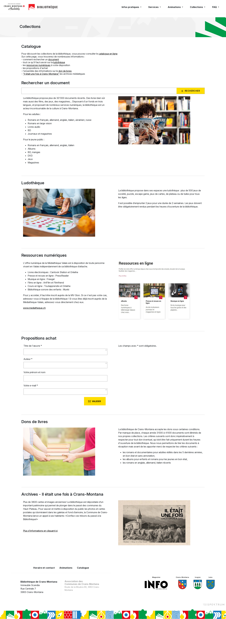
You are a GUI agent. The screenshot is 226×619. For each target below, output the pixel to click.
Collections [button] (197, 7)
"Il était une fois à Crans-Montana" (41, 73)
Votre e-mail (30, 385)
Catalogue (83, 567)
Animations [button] (174, 7)
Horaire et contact (44, 567)
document (53, 59)
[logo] (14, 7)
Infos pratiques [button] (131, 7)
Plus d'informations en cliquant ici (40, 530)
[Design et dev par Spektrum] (213, 604)
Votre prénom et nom (34, 372)
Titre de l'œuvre (32, 345)
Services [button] (153, 7)
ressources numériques (38, 65)
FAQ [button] (214, 7)
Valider (96, 401)
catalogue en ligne (108, 53)
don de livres (65, 71)
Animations (65, 567)
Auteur (27, 359)
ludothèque (59, 62)
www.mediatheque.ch (34, 307)
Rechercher (192, 91)
